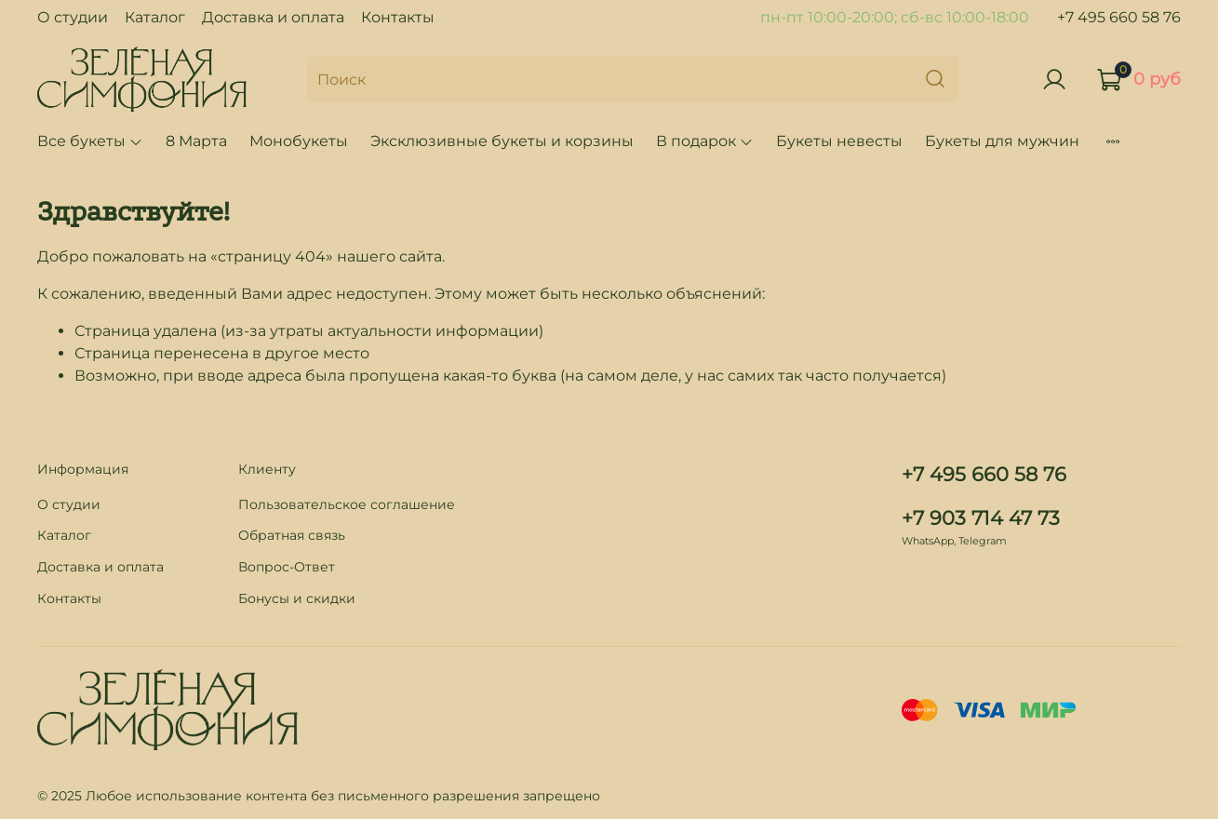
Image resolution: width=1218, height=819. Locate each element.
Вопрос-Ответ (286, 566)
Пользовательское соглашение (346, 504)
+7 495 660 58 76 (1119, 17)
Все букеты (90, 141)
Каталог (155, 17)
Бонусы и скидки (296, 598)
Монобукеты (298, 141)
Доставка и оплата (273, 17)
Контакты (398, 17)
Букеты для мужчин (1002, 141)
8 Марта (196, 141)
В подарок (705, 141)
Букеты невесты (839, 141)
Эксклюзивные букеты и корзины (502, 141)
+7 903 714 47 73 (981, 518)
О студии (72, 17)
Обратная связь (291, 535)
